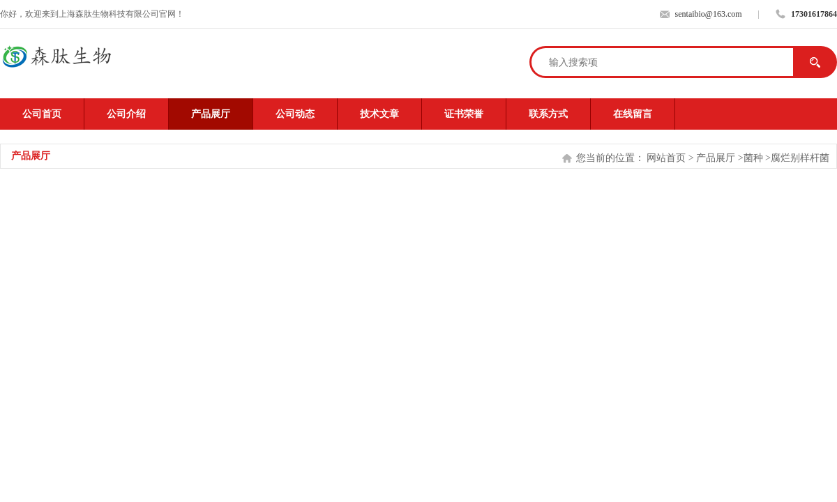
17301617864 (814, 14)
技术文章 (379, 114)
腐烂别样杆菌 (800, 158)
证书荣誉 (463, 114)
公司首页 (41, 114)
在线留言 (632, 114)
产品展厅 (210, 114)
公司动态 (295, 114)
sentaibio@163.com (708, 14)
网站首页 (666, 158)
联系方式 (548, 114)
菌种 (753, 158)
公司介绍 (126, 114)
